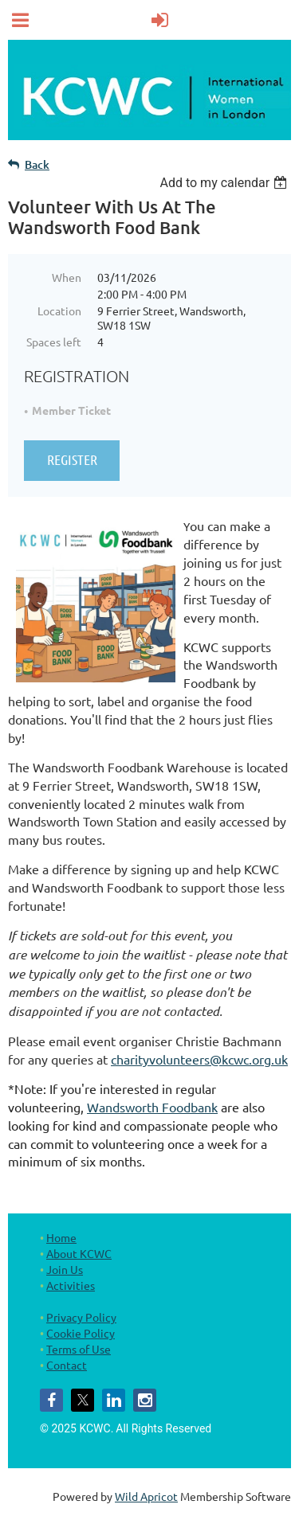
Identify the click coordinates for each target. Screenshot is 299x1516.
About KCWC (79, 1253)
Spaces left (53, 341)
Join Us (64, 1269)
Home (61, 1237)
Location (59, 310)
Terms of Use (78, 1349)
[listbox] (225, 183)
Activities (70, 1285)
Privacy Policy (81, 1317)
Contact (66, 1365)
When (66, 277)
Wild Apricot (146, 1496)
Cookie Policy (80, 1333)
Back (37, 164)
